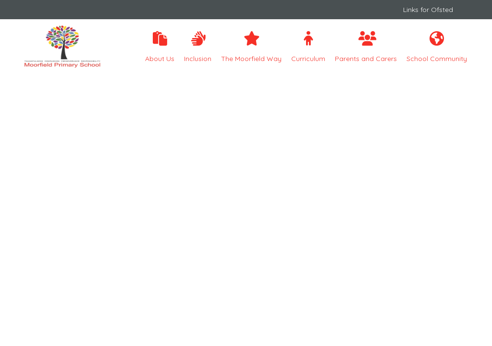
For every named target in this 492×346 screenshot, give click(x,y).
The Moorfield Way (251, 47)
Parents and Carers (366, 47)
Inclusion (197, 47)
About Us (159, 47)
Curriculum (308, 47)
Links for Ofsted (428, 9)
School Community (436, 47)
